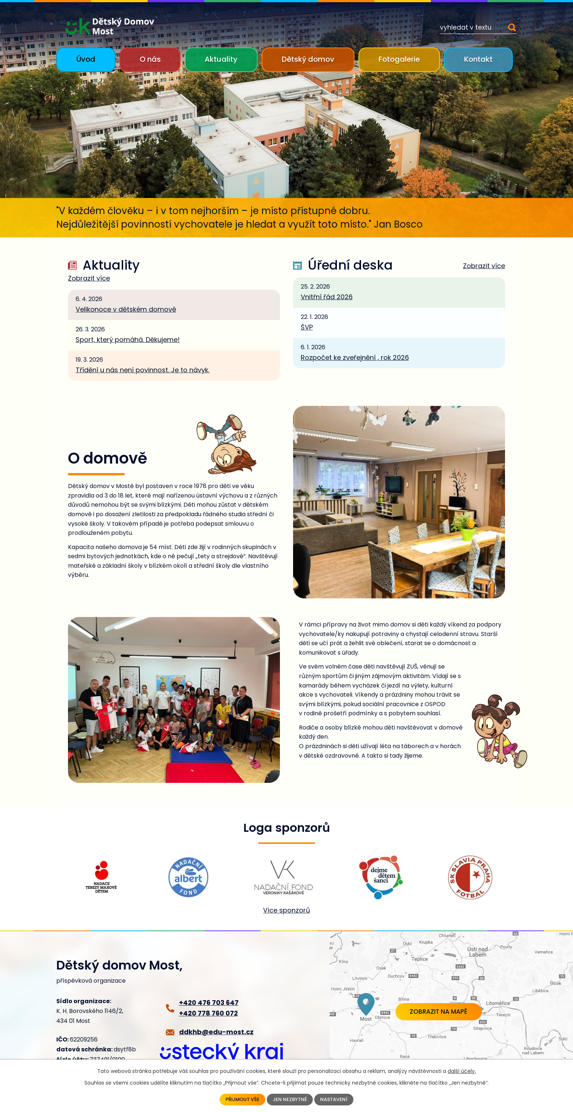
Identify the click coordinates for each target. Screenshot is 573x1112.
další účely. (462, 1070)
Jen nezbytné (290, 1099)
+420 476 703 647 (209, 1002)
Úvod (85, 59)
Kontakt (478, 59)
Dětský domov (308, 59)
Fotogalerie (399, 59)
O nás (150, 59)
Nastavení (336, 1099)
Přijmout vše (241, 1099)
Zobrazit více (89, 278)
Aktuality (221, 59)
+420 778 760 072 (208, 1013)
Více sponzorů (286, 910)
